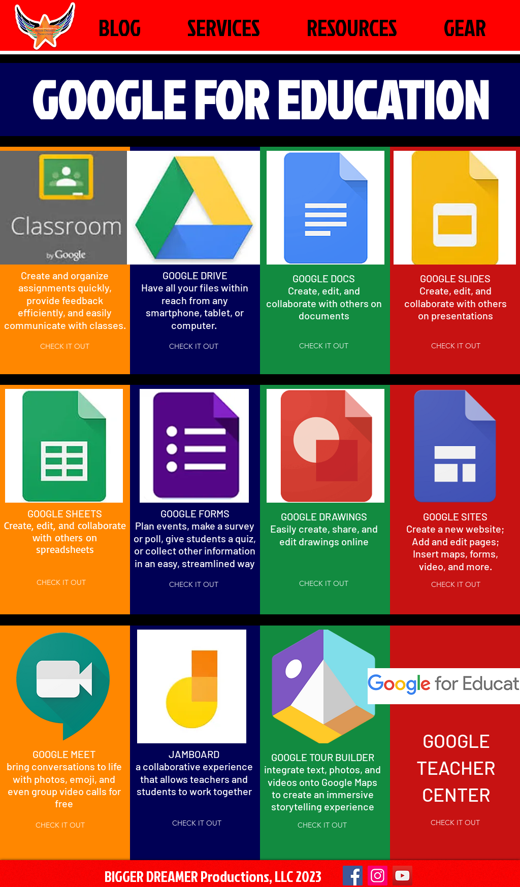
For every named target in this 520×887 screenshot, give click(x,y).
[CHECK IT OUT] (65, 346)
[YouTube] (402, 875)
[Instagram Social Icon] (377, 875)
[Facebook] (353, 875)
